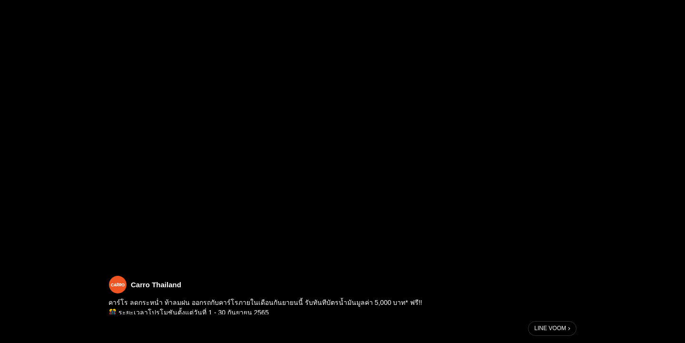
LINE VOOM (550, 328)
